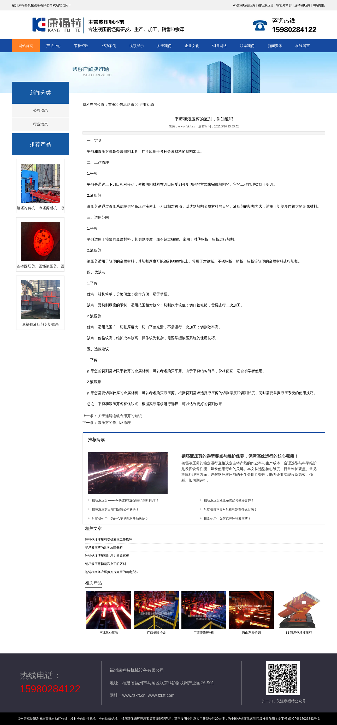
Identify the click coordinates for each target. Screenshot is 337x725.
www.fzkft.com (161, 695)
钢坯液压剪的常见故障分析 (104, 547)
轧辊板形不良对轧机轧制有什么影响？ (230, 509)
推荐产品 (40, 144)
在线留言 (302, 46)
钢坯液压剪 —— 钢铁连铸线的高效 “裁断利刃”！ (125, 500)
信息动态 (127, 104)
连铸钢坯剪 (302, 5)
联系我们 (247, 46)
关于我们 (164, 46)
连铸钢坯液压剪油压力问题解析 (107, 556)
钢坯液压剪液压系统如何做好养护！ (229, 500)
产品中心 (53, 46)
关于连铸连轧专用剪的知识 (119, 416)
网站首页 (26, 46)
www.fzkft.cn (186, 126)
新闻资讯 (275, 46)
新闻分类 (40, 93)
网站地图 (319, 5)
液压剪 (103, 151)
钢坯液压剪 (266, 5)
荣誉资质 (81, 46)
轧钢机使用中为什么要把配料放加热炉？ (120, 519)
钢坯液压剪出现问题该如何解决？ (115, 509)
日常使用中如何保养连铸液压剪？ (227, 519)
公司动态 (40, 110)
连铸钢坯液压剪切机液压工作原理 (108, 539)
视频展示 (136, 46)
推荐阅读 (97, 439)
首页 (111, 104)
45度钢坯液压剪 (244, 5)
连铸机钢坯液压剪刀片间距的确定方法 (111, 572)
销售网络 (219, 46)
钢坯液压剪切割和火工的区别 (105, 564)
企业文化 (192, 46)
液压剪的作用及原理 (114, 422)
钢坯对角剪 (284, 5)
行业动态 (40, 124)
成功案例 (109, 46)
